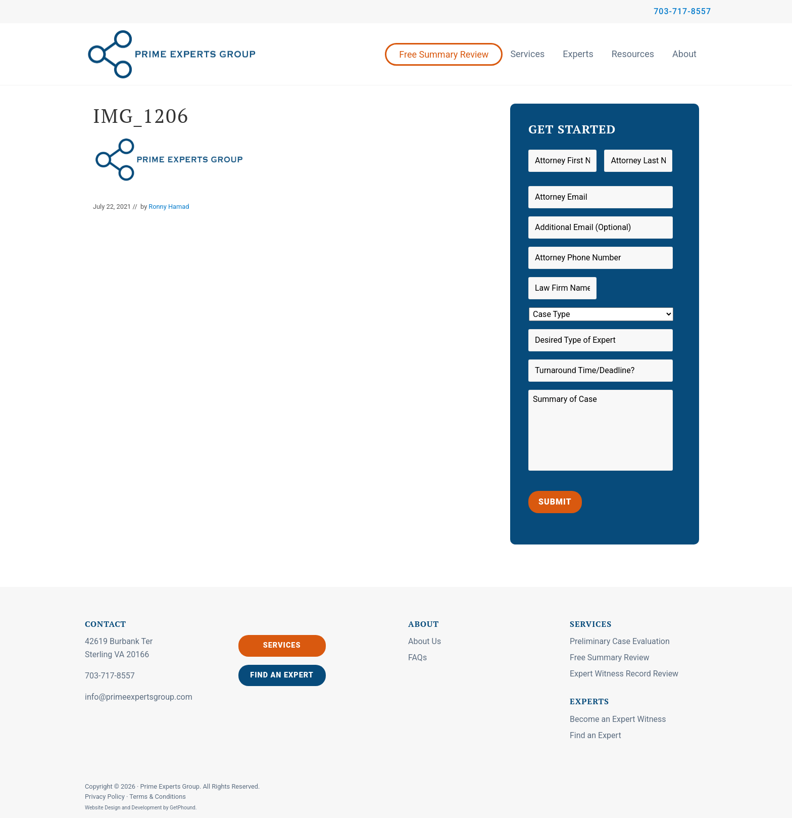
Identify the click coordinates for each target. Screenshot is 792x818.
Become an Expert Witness (618, 719)
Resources (633, 54)
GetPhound (182, 807)
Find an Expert (282, 675)
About (684, 54)
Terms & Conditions (157, 796)
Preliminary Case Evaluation (620, 641)
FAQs (417, 657)
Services (527, 54)
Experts (578, 54)
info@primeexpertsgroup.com (138, 697)
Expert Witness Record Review (624, 673)
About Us (424, 641)
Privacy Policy (105, 796)
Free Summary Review (443, 54)
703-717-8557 (682, 11)
